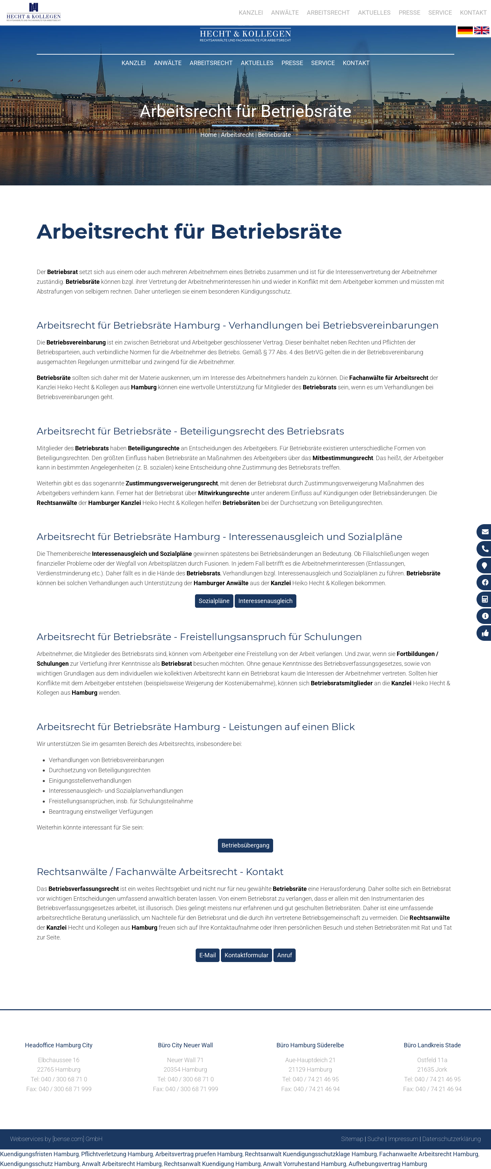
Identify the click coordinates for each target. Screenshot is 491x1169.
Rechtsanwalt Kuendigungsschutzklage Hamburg (311, 1154)
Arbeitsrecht (211, 62)
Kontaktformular (246, 955)
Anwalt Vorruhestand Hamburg (304, 1163)
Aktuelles (257, 62)
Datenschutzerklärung (451, 1138)
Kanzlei (134, 62)
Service (323, 62)
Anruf (284, 955)
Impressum (403, 1138)
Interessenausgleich (265, 600)
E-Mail (207, 955)
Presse (292, 62)
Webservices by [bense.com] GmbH (56, 1138)
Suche (375, 1138)
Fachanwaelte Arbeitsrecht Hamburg (428, 1154)
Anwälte (168, 62)
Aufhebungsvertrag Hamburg (388, 1163)
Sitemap (352, 1138)
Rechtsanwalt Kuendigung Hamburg (212, 1163)
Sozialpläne (214, 600)
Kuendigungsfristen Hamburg (39, 1154)
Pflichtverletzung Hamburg (117, 1154)
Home (208, 134)
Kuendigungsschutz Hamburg (39, 1163)
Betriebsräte (274, 134)
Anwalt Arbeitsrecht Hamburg (122, 1163)
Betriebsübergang (245, 845)
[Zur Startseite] (245, 39)
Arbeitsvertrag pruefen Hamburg (198, 1154)
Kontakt (356, 62)
